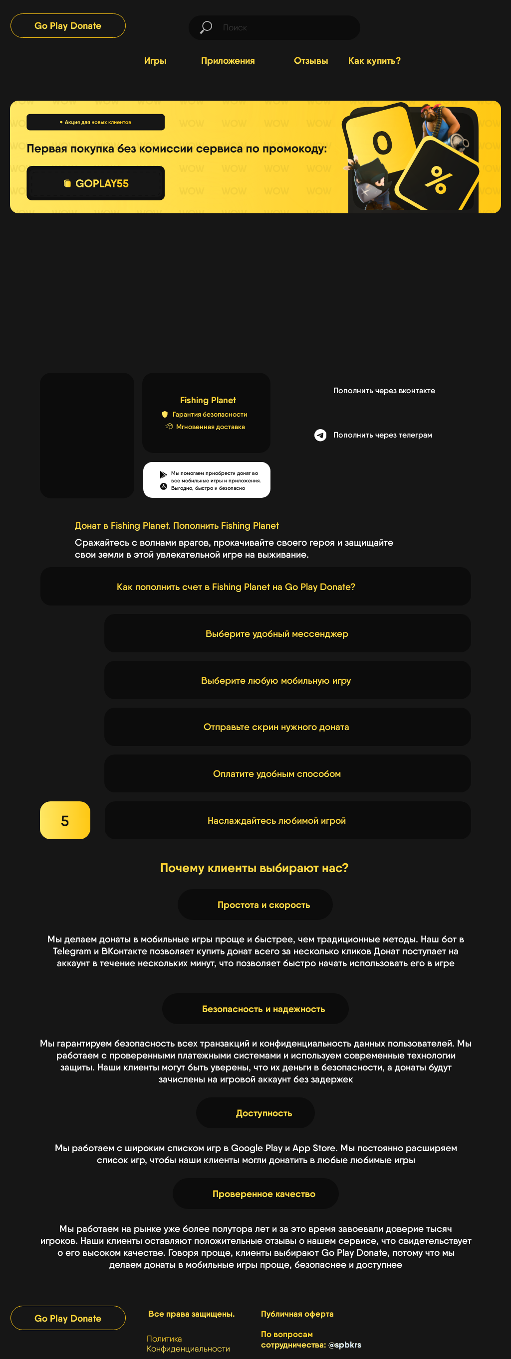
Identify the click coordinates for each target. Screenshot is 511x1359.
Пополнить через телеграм (382, 435)
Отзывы (311, 60)
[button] (163, 486)
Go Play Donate (67, 25)
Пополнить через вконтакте (384, 390)
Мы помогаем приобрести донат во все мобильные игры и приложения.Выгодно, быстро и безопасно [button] (216, 480)
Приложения (228, 60)
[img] (462, 24)
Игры (155, 60)
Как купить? (374, 60)
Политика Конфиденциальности (188, 1344)
